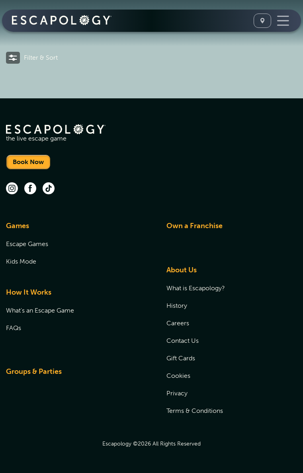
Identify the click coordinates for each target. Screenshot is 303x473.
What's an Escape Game (40, 310)
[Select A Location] (262, 21)
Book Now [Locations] (28, 162)
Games (17, 225)
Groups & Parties (34, 371)
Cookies (178, 375)
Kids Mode (21, 261)
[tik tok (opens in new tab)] (49, 189)
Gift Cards (180, 358)
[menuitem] (76, 248)
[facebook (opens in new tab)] (30, 189)
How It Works (28, 292)
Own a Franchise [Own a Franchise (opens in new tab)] (194, 225)
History (176, 305)
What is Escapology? (195, 288)
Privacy (177, 393)
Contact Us (182, 340)
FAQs (13, 328)
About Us (181, 270)
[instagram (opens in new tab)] (12, 189)
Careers (177, 323)
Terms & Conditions (194, 410)
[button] (32, 58)
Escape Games (27, 244)
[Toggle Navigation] (283, 21)
